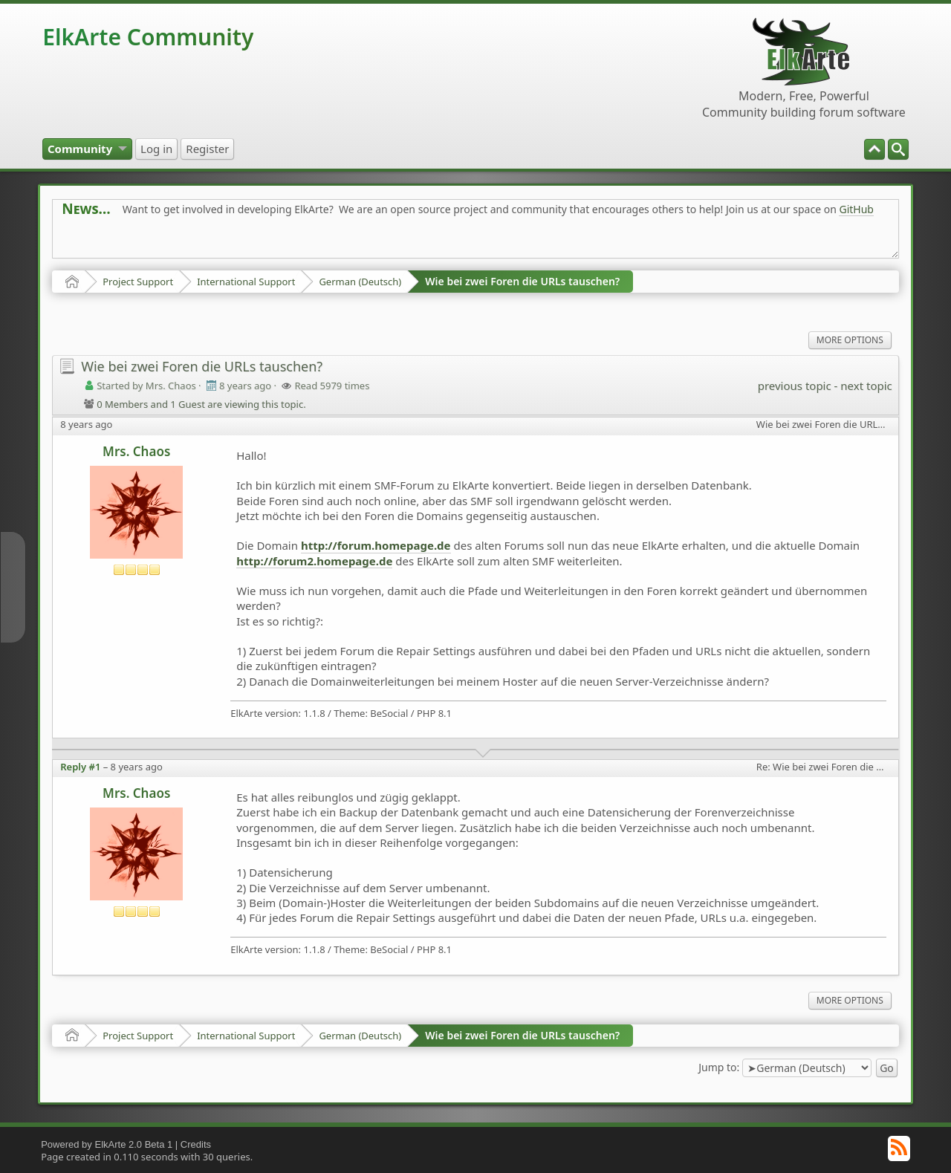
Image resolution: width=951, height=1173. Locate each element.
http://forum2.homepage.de (314, 560)
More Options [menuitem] (850, 340)
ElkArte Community (147, 37)
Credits (196, 1144)
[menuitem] (898, 149)
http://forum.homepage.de (376, 545)
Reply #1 (80, 766)
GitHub (856, 209)
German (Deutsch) (360, 281)
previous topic (794, 385)
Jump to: (718, 1066)
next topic (866, 385)
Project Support (138, 281)
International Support (246, 281)
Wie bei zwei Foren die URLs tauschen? (522, 281)
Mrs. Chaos (136, 451)
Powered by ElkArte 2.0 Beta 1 (106, 1144)
